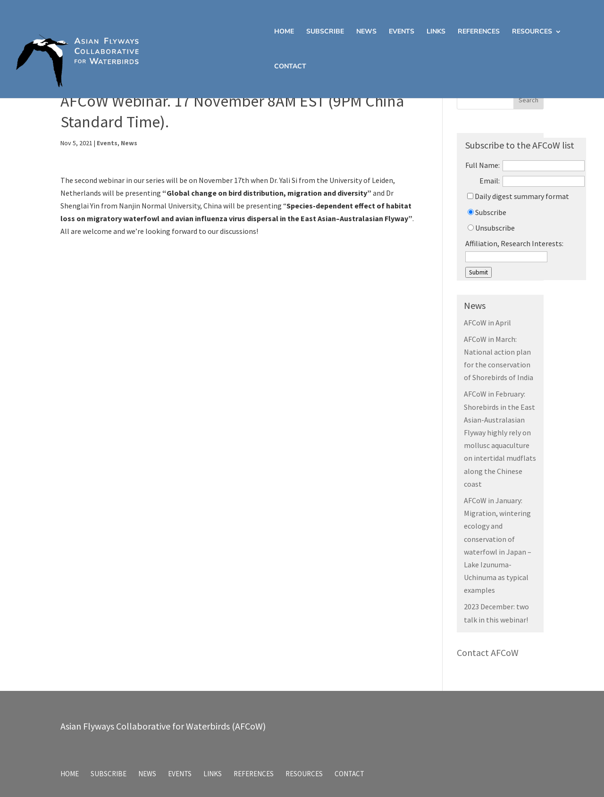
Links (436, 32)
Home (284, 32)
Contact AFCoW (488, 652)
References (479, 32)
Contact (290, 67)
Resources (532, 32)
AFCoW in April (487, 322)
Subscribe (325, 32)
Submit (478, 272)
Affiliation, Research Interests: (514, 243)
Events (401, 32)
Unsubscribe (491, 227)
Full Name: (482, 165)
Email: (489, 180)
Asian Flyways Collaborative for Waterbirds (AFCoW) (163, 726)
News (366, 32)
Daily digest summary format (518, 196)
